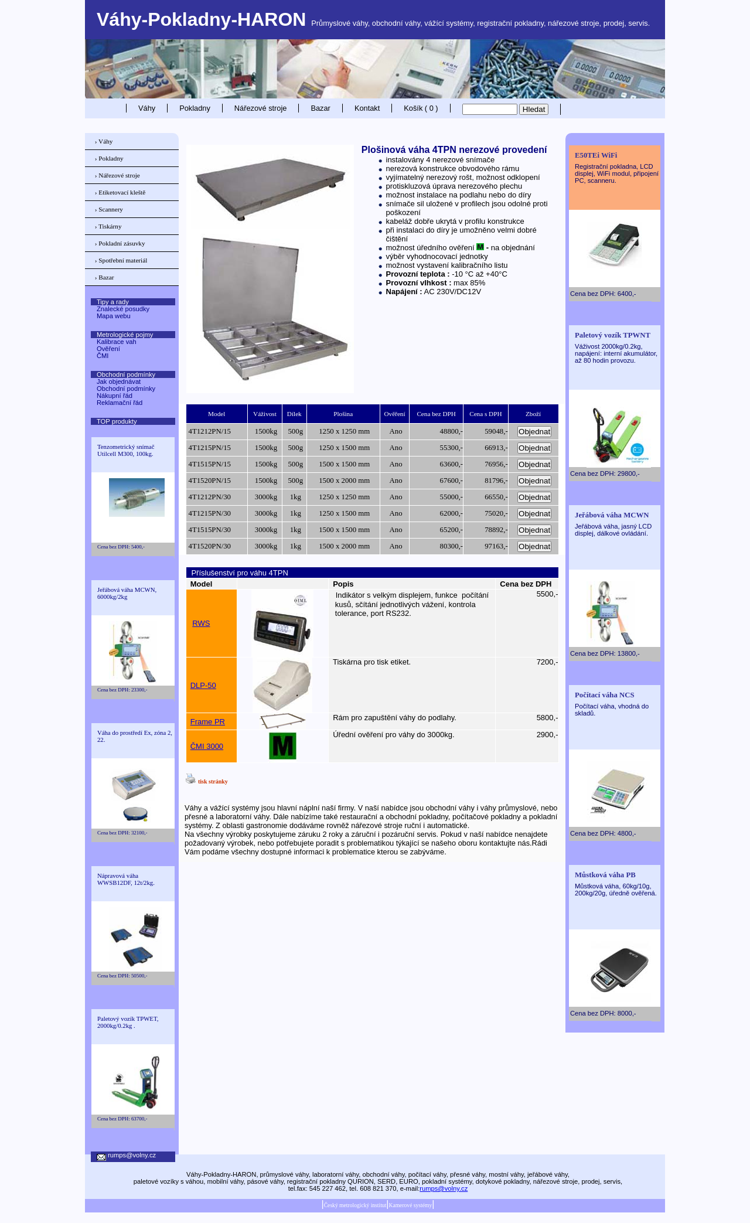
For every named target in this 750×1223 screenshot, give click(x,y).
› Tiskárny (108, 226)
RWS (201, 623)
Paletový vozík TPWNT (612, 335)
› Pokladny (109, 158)
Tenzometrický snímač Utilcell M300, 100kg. (125, 450)
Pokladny (194, 108)
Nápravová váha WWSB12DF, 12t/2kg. (126, 879)
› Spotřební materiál (121, 260)
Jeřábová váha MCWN (612, 515)
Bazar (320, 108)
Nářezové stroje (260, 108)
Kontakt (367, 108)
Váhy (146, 108)
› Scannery (109, 209)
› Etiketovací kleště (120, 192)
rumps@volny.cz (444, 1188)
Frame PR (207, 721)
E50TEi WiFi (596, 155)
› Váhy (104, 141)
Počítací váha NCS (605, 695)
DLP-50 (203, 685)
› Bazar (104, 277)
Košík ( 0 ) (421, 108)
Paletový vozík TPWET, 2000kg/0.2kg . (127, 1022)
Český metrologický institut (355, 1205)
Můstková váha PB (605, 875)
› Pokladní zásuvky (120, 243)
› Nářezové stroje (117, 175)
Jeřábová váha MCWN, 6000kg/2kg (126, 593)
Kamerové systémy (410, 1205)
